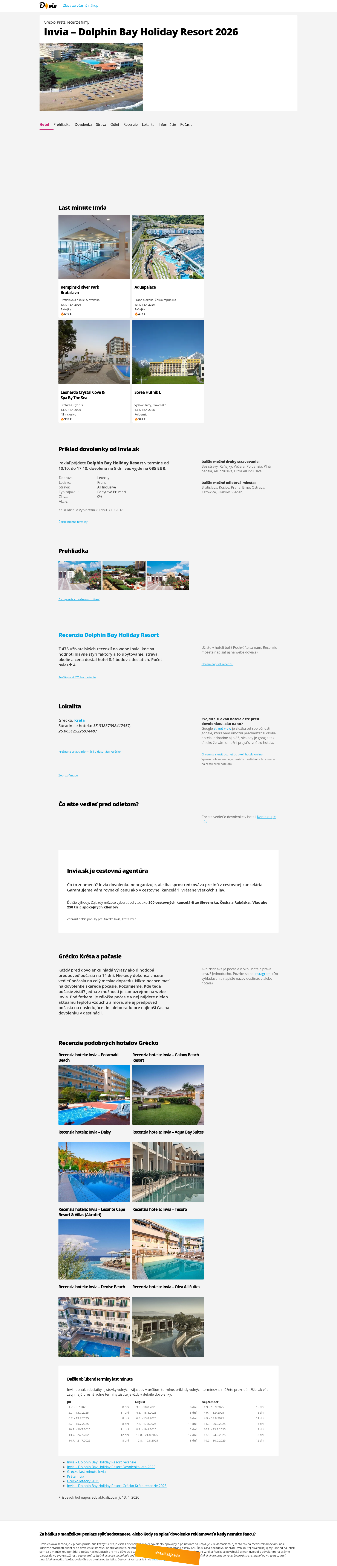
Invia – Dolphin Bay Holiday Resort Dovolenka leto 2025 (111, 1207)
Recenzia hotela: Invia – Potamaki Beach (79, 952)
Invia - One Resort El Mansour (96, 1327)
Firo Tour (260, 1325)
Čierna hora (133, 1329)
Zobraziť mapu (68, 670)
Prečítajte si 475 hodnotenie (77, 572)
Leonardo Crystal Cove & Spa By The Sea (187, 292)
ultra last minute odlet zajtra (254, 1554)
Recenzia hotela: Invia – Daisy (194, 949)
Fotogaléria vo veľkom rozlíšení (79, 494)
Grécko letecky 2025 (83, 1221)
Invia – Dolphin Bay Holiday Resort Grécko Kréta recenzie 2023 (117, 1225)
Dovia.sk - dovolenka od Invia (92, 1542)
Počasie (186, 124)
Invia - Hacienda (50, 1337)
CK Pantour (219, 1337)
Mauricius (132, 1387)
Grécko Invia (112, 814)
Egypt (172, 1329)
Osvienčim (261, 1518)
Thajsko (173, 1387)
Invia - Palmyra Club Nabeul (58, 1333)
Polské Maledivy (223, 1554)
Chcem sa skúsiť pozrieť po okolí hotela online (232, 649)
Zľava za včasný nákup (80, 5)
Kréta (79, 615)
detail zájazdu (170, 1555)
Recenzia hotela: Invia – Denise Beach (189, 1029)
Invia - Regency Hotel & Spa (101, 1345)
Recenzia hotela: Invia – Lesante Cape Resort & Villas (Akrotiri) (83, 1032)
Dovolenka (83, 124)
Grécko (130, 1333)
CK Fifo (216, 1329)
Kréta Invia (129, 814)
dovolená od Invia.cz (124, 1554)
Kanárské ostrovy (179, 1379)
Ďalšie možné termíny (72, 416)
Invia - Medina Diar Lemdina (58, 1349)
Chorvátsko (176, 1333)
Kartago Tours (220, 1333)
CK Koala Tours (264, 1333)
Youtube (63, 1554)
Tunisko (131, 1341)
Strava (101, 124)
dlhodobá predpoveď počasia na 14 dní (106, 867)
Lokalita (148, 124)
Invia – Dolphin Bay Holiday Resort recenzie (101, 1202)
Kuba (129, 1383)
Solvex (258, 1337)
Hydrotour (261, 1329)
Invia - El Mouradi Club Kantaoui (97, 1339)
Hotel (44, 124)
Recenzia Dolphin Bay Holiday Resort (108, 530)
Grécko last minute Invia (86, 1211)
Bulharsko (132, 1325)
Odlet (114, 124)
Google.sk (245, 1550)
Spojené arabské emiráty (185, 1345)
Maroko (173, 1376)
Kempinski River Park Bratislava (75, 289)
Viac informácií (103, 1546)
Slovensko (132, 1349)
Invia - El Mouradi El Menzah (101, 1333)
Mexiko (173, 1383)
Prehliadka (62, 124)
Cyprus (173, 1325)
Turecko (173, 1341)
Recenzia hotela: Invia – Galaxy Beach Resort (134, 952)
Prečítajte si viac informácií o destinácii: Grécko (89, 646)
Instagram (262, 868)
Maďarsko (175, 1349)
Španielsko (133, 1337)
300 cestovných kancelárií (171, 797)
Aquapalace (126, 287)
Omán (130, 1376)
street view (222, 623)
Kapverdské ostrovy (139, 1345)
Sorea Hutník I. (239, 287)
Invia (214, 1325)
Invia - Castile (48, 1345)
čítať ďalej (158, 1299)
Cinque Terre (62, 1558)
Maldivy (131, 1391)
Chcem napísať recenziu (217, 559)
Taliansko (174, 1337)
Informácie (167, 124)
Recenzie (131, 124)
